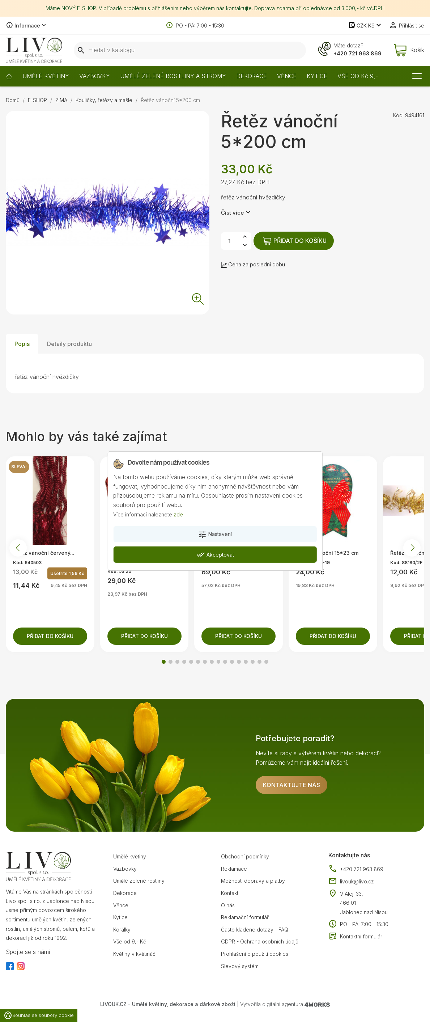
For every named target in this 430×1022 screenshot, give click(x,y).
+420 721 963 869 (357, 53)
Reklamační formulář (245, 917)
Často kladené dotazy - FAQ (254, 929)
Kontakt (229, 893)
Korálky (122, 929)
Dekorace (125, 893)
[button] (164, 662)
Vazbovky (125, 869)
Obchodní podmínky (245, 856)
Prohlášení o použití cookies (254, 954)
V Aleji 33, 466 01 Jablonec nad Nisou (364, 903)
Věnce (120, 905)
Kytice (120, 917)
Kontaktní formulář (355, 936)
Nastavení (215, 534)
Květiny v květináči (135, 954)
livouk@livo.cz (351, 881)
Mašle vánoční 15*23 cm (327, 553)
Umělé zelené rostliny (139, 881)
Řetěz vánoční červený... (43, 553)
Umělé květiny (129, 856)
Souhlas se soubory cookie (39, 1015)
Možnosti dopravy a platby (253, 881)
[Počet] (229, 241)
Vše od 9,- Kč (129, 941)
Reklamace (234, 869)
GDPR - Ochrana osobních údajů (259, 941)
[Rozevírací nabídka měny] (365, 26)
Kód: (398, 115)
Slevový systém (240, 966)
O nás (228, 905)
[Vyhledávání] (190, 50)
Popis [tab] (22, 343)
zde (178, 514)
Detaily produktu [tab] (69, 343)
